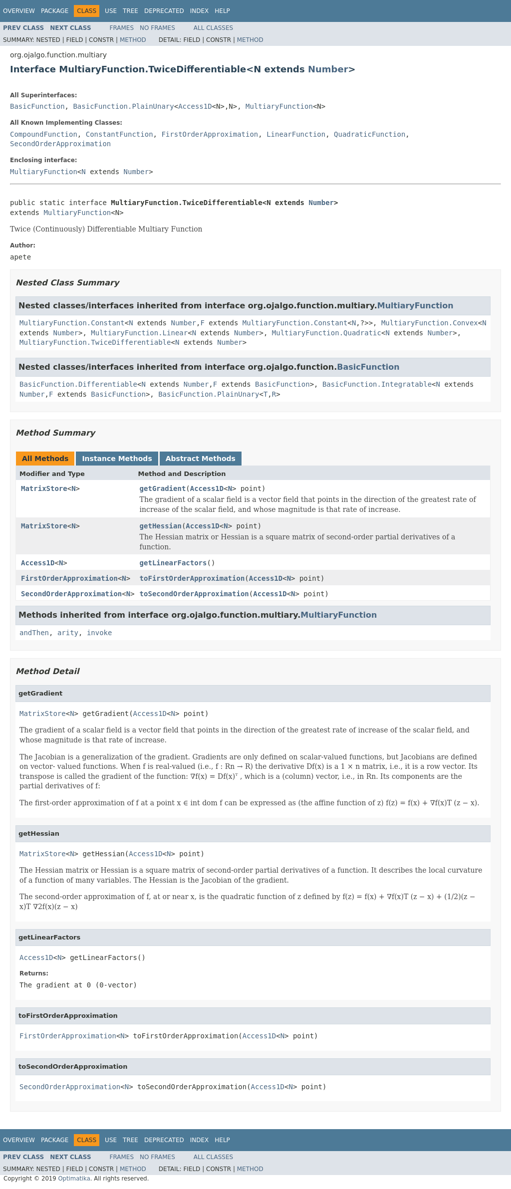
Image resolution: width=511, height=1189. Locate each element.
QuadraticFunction (369, 134)
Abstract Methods (201, 459)
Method (133, 39)
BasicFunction (37, 106)
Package (54, 10)
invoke (99, 633)
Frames (122, 27)
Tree (130, 10)
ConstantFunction (119, 134)
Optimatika (74, 1178)
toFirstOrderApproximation (192, 578)
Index (199, 10)
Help (222, 10)
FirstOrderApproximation (209, 134)
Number (328, 69)
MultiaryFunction (279, 106)
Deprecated (164, 10)
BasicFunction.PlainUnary (123, 106)
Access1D (195, 106)
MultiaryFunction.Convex (429, 323)
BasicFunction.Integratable (377, 384)
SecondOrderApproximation (60, 144)
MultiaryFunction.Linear (139, 333)
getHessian (161, 526)
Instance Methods (117, 459)
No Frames (157, 27)
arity (67, 633)
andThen (34, 633)
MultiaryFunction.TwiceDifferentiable (95, 342)
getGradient (163, 488)
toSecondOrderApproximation (194, 594)
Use (111, 10)
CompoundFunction (43, 134)
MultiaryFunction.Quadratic (326, 333)
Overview (19, 10)
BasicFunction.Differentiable (78, 384)
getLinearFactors (173, 563)
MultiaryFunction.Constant (72, 323)
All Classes (213, 27)
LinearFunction (295, 134)
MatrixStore (44, 488)
